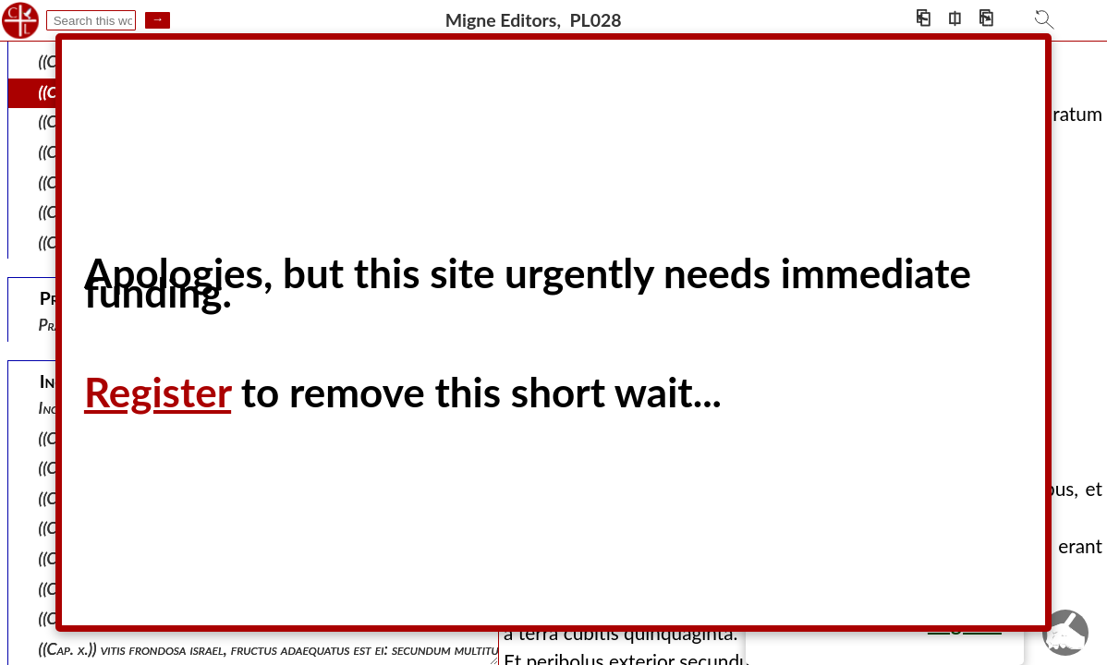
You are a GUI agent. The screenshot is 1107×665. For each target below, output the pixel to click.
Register (157, 392)
